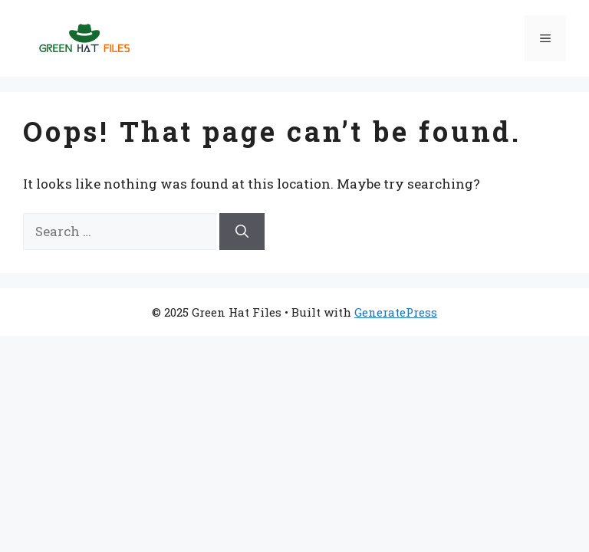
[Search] (242, 231)
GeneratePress (395, 312)
